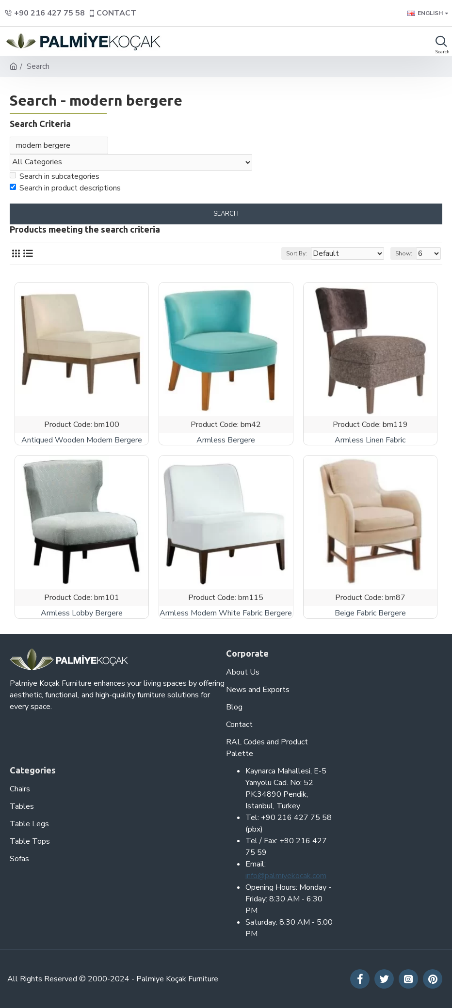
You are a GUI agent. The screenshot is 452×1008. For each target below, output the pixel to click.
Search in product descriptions (65, 189)
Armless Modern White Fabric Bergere (226, 614)
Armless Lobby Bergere (82, 614)
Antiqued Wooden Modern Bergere (81, 441)
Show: (403, 254)
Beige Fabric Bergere (370, 614)
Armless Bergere (225, 441)
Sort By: (296, 254)
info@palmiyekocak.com (285, 875)
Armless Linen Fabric (370, 441)
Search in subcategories (54, 177)
